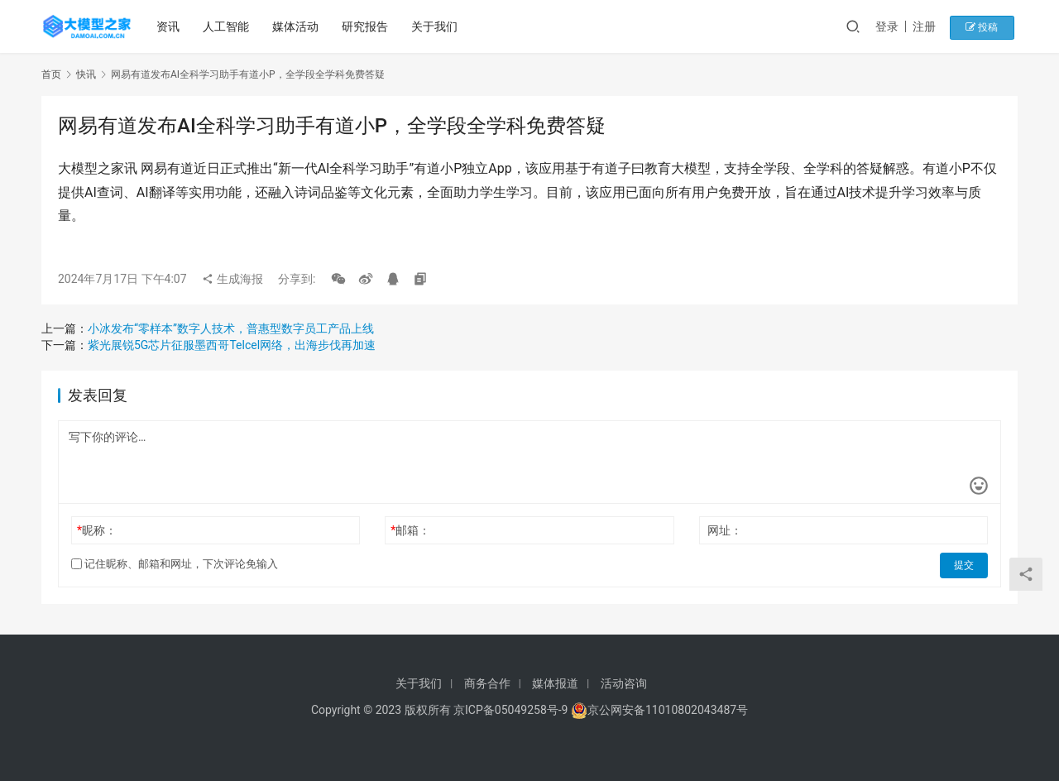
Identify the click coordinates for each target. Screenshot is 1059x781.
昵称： (97, 530)
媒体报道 (555, 683)
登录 (896, 26)
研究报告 (366, 26)
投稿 (988, 26)
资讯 (169, 26)
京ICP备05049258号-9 (510, 709)
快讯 (86, 74)
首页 (51, 74)
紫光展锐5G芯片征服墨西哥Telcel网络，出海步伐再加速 (232, 345)
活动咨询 (624, 683)
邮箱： (410, 530)
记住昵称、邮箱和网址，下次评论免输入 (174, 564)
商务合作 (487, 683)
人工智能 (227, 26)
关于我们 (436, 26)
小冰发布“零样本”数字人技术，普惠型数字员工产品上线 (231, 328)
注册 (934, 26)
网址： (724, 530)
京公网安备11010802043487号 (667, 709)
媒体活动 (297, 26)
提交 (965, 564)
